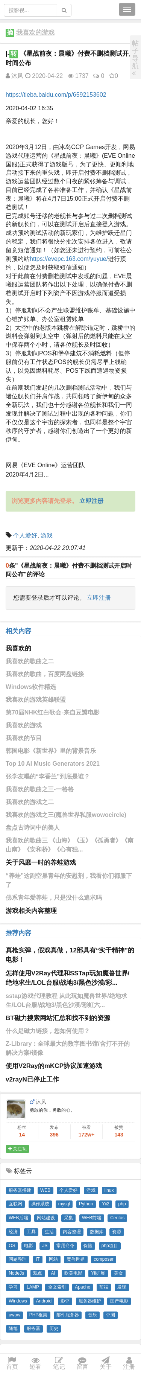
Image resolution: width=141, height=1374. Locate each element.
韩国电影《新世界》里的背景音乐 (51, 751)
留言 (82, 1363)
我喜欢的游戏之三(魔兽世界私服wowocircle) (66, 815)
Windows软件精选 (31, 687)
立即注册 (99, 597)
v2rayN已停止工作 (32, 1079)
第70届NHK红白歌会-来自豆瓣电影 (53, 712)
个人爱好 (25, 535)
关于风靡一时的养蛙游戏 (41, 862)
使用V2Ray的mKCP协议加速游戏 (54, 1065)
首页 (12, 1363)
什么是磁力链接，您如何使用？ (48, 1031)
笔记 (59, 1363)
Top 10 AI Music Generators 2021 (53, 763)
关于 (106, 1363)
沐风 (14, 76)
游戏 (47, 535)
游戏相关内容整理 (31, 910)
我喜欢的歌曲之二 (30, 661)
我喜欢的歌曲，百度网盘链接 (45, 674)
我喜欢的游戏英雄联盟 (36, 699)
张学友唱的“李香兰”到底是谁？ (48, 776)
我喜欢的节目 (24, 738)
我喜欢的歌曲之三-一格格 (40, 789)
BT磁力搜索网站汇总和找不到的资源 (58, 1018)
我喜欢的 (18, 648)
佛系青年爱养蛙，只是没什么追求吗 (54, 897)
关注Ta (17, 1149)
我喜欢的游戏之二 (30, 802)
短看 (35, 1363)
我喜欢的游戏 (35, 32)
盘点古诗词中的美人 (33, 827)
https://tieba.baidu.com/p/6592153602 (56, 94)
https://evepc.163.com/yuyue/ (69, 259)
